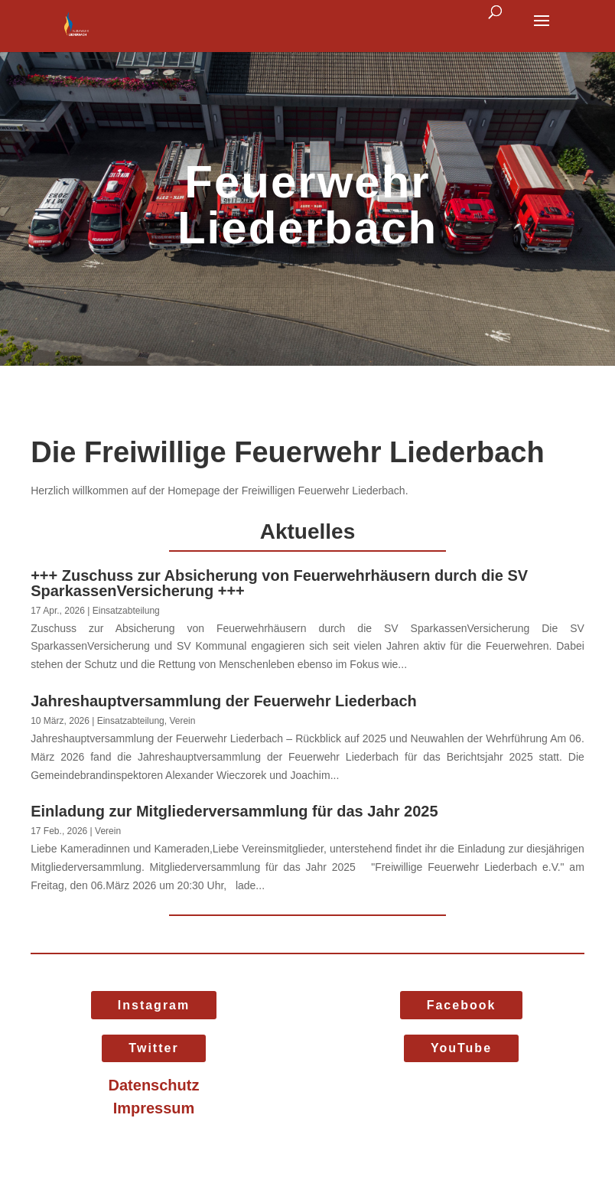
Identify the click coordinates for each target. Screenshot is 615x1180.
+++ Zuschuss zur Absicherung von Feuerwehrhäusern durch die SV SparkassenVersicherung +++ (279, 583)
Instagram (154, 1005)
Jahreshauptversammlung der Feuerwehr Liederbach (224, 701)
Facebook (461, 1005)
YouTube (461, 1048)
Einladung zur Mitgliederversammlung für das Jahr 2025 (234, 811)
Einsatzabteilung (126, 610)
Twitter (153, 1048)
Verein (182, 720)
